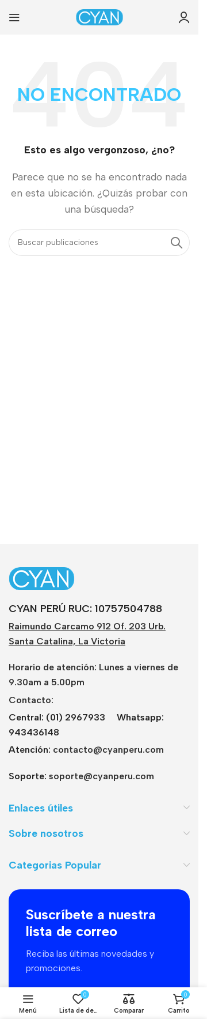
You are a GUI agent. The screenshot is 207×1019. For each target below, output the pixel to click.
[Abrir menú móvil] (14, 17)
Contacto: (31, 700)
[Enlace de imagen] (80, 577)
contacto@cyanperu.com (108, 749)
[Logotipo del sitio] (99, 16)
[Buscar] (99, 242)
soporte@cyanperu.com (101, 776)
